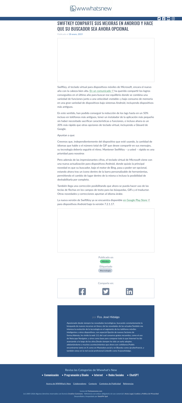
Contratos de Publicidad (110, 383)
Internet (98, 375)
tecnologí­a (106, 270)
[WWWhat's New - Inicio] (91, 8)
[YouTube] (168, 18)
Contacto (93, 383)
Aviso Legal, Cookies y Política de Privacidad (142, 394)
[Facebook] (164, 18)
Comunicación (51, 375)
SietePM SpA (103, 396)
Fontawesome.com (95, 391)
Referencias (128, 383)
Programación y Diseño (76, 375)
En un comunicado (100, 90)
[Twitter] (159, 18)
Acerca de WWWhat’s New (58, 383)
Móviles (105, 261)
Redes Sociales (116, 375)
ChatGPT (134, 375)
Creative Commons (75, 394)
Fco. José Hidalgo (108, 317)
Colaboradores (79, 383)
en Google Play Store (135, 200)
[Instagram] (173, 18)
